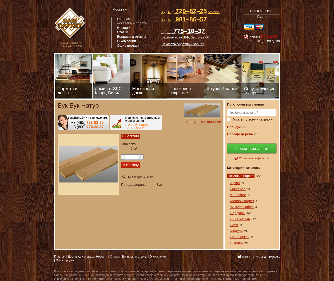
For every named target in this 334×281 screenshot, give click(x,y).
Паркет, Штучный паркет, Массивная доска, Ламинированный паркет (70, 23)
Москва (118, 9)
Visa (249, 27)
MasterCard (259, 27)
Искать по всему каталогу (252, 119)
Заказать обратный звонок (183, 44)
